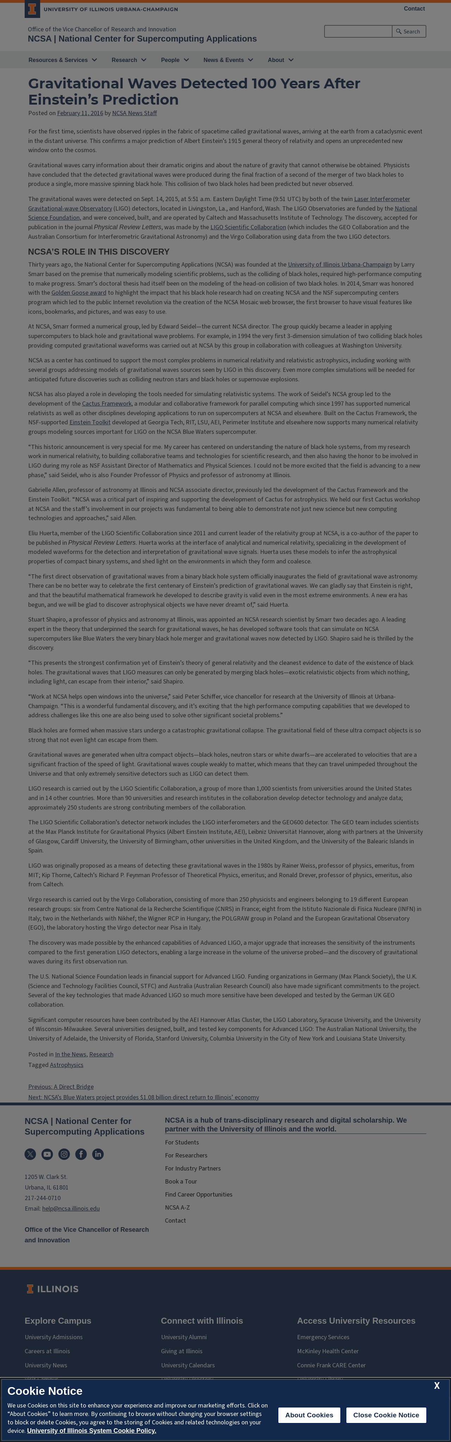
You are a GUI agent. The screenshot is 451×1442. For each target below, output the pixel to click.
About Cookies (309, 1415)
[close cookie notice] (436, 1386)
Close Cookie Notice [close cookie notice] (386, 1415)
